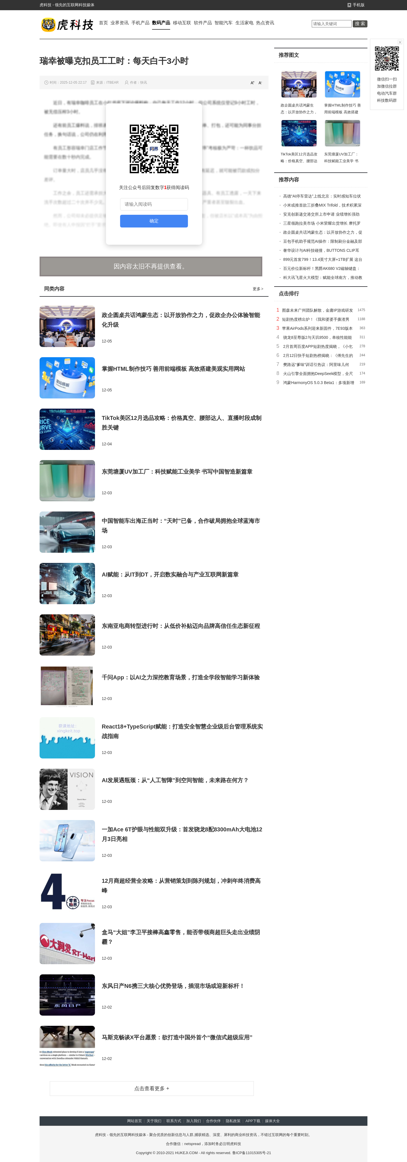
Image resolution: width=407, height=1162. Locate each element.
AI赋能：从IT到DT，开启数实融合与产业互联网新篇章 (170, 574)
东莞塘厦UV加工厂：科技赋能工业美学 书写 (341, 161)
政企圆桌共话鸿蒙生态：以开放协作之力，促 (299, 112)
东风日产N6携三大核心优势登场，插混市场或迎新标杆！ (173, 986)
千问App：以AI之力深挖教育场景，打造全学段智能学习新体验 (181, 677)
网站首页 (134, 1121)
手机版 (359, 5)
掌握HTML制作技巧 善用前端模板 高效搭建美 (342, 112)
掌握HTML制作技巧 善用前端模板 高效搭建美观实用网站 (173, 369)
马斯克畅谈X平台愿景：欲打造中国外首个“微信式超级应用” (177, 1037)
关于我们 (154, 1121)
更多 (258, 289)
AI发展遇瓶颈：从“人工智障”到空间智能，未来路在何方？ (175, 780)
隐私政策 (233, 1121)
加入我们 (193, 1121)
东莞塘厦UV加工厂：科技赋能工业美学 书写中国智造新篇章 (177, 472)
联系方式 (173, 1121)
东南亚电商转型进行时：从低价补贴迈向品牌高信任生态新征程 (181, 626)
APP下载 (253, 1121)
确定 (154, 220)
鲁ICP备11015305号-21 (251, 1153)
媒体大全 (272, 1121)
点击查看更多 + (151, 1088)
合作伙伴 (213, 1121)
